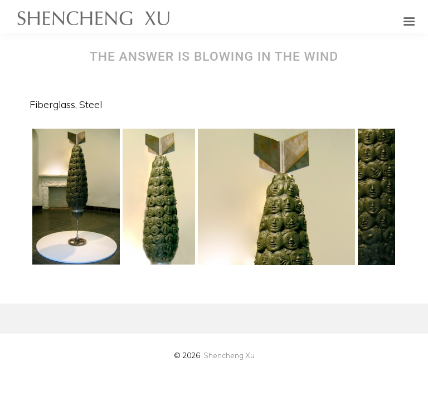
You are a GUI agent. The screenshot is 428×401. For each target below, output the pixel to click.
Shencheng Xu (229, 355)
